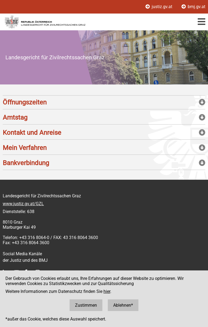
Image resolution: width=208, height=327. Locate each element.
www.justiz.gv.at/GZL (23, 203)
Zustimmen (86, 305)
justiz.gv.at (159, 6)
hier (106, 291)
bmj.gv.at (193, 6)
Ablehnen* (123, 305)
